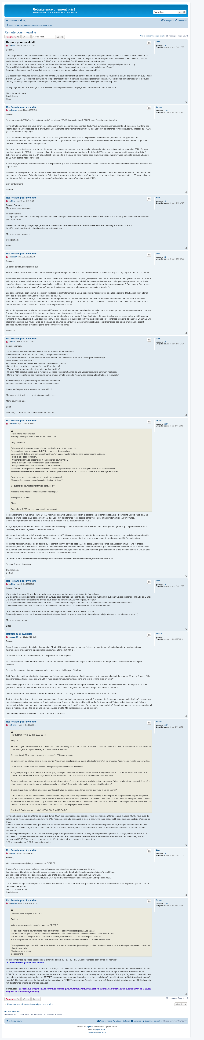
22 (165, 257)
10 (165, 45)
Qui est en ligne (12, 1011)
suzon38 (159, 634)
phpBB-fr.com (100, 1029)
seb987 (158, 253)
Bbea (158, 42)
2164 (166, 110)
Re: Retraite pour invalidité (21, 107)
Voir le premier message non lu (152, 36)
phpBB (89, 1027)
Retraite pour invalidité (20, 32)
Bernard (159, 107)
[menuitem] (23, 20)
